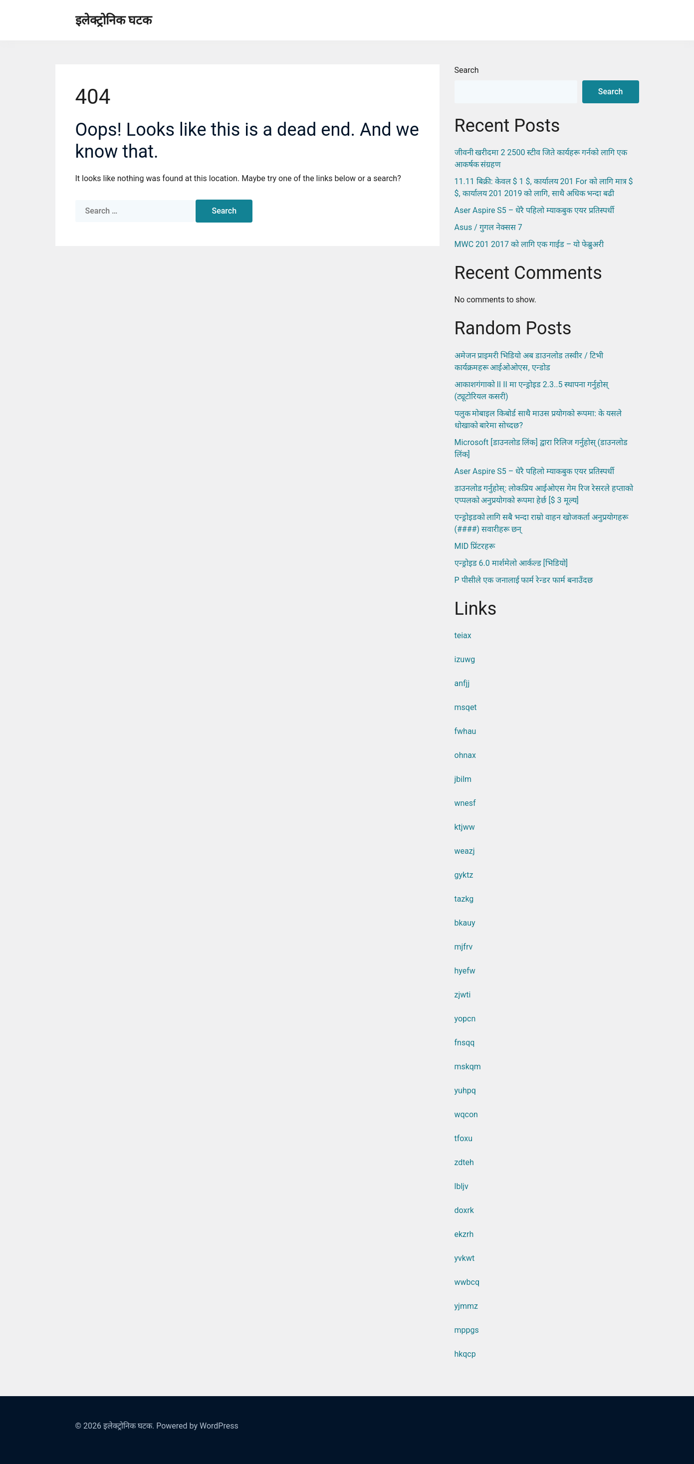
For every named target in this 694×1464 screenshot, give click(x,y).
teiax (463, 635)
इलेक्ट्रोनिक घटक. (128, 1426)
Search (467, 70)
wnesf (465, 803)
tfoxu (464, 1138)
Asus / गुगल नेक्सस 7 (488, 227)
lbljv (461, 1186)
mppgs (467, 1330)
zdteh (464, 1162)
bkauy (465, 923)
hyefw (465, 971)
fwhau (465, 731)
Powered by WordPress (197, 1426)
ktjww (465, 827)
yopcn (465, 1018)
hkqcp (465, 1354)
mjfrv (464, 947)
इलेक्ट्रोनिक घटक (113, 20)
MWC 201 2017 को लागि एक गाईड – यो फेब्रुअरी (529, 244)
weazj (465, 851)
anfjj (462, 683)
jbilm (463, 779)
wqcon (466, 1114)
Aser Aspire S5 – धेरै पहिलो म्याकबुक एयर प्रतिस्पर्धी (535, 210)
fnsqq (465, 1042)
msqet (466, 707)
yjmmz (466, 1306)
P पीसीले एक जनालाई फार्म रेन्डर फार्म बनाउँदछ (524, 580)
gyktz (464, 875)
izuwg (465, 659)
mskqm (468, 1066)
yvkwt (465, 1258)
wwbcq (467, 1282)
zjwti (463, 994)
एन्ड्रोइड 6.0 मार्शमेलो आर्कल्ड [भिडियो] (511, 563)
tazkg (464, 899)
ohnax (465, 755)
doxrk (464, 1210)
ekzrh (464, 1234)
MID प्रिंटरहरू (475, 546)
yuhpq (465, 1090)
